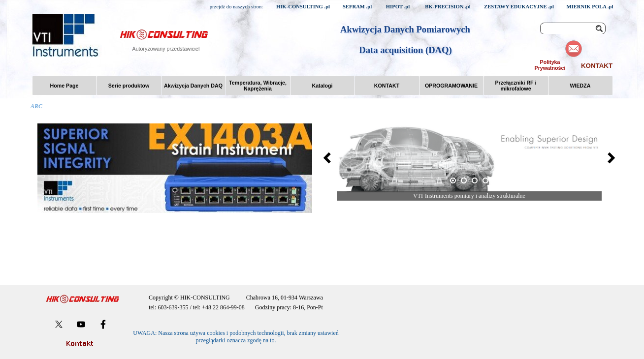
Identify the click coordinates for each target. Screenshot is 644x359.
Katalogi (322, 86)
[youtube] (81, 324)
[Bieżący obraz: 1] (453, 180)
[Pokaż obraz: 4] (485, 180)
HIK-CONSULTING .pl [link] (303, 6)
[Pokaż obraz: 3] (474, 180)
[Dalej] (608, 158)
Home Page (64, 86)
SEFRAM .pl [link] (357, 6)
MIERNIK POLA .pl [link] (589, 6)
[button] (469, 157)
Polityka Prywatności (550, 65)
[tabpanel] (236, 302)
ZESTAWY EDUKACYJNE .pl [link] (519, 6)
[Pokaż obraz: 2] (463, 180)
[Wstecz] (330, 158)
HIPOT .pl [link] (398, 6)
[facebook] (103, 324)
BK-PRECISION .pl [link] (447, 6)
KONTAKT (596, 65)
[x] (58, 324)
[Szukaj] (573, 28)
